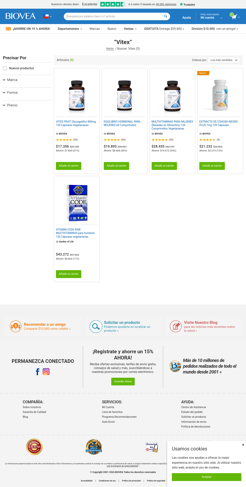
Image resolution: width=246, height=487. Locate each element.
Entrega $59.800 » (164, 29)
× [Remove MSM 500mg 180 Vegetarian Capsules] (243, 444)
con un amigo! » (215, 29)
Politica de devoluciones (195, 426)
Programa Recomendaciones (119, 416)
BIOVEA (63, 133)
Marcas (95, 29)
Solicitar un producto (193, 416)
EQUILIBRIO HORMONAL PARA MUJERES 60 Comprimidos (122, 123)
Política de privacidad (131, 481)
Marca (10, 80)
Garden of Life (66, 241)
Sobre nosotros (32, 407)
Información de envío (193, 421)
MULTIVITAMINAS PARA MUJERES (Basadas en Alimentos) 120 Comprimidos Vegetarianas (172, 125)
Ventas (130, 29)
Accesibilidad (86, 481)
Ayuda (186, 17)
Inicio (110, 48)
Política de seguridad (156, 481)
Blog (25, 416)
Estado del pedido (192, 411)
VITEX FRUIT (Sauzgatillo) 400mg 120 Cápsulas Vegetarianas (76, 123)
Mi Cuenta (108, 407)
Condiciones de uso (107, 481)
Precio (10, 105)
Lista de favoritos (112, 411)
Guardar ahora (123, 381)
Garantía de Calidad (34, 411)
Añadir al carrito (68, 165)
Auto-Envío (108, 421)
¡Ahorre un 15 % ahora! (28, 29)
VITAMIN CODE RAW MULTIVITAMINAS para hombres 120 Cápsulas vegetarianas (75, 233)
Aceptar (206, 477)
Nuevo (111, 29)
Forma (10, 92)
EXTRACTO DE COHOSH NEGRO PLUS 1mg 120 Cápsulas (218, 123)
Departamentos (70, 29)
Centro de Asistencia (193, 407)
